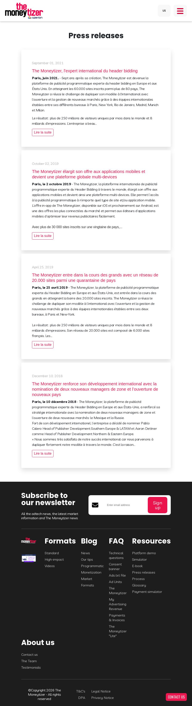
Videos (50, 566)
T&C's (80, 691)
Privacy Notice (102, 697)
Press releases (143, 572)
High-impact (54, 559)
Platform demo (144, 553)
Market (86, 579)
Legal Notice (101, 691)
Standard (52, 553)
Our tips (87, 559)
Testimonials (31, 667)
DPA (81, 697)
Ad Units (115, 582)
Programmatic (92, 566)
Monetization (91, 572)
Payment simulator (147, 591)
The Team (29, 661)
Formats (87, 585)
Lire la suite (43, 132)
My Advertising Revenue (117, 604)
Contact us (29, 654)
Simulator (139, 559)
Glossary (139, 585)
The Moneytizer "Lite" (118, 631)
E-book (137, 566)
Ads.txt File (117, 575)
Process (138, 579)
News (85, 553)
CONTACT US (176, 697)
